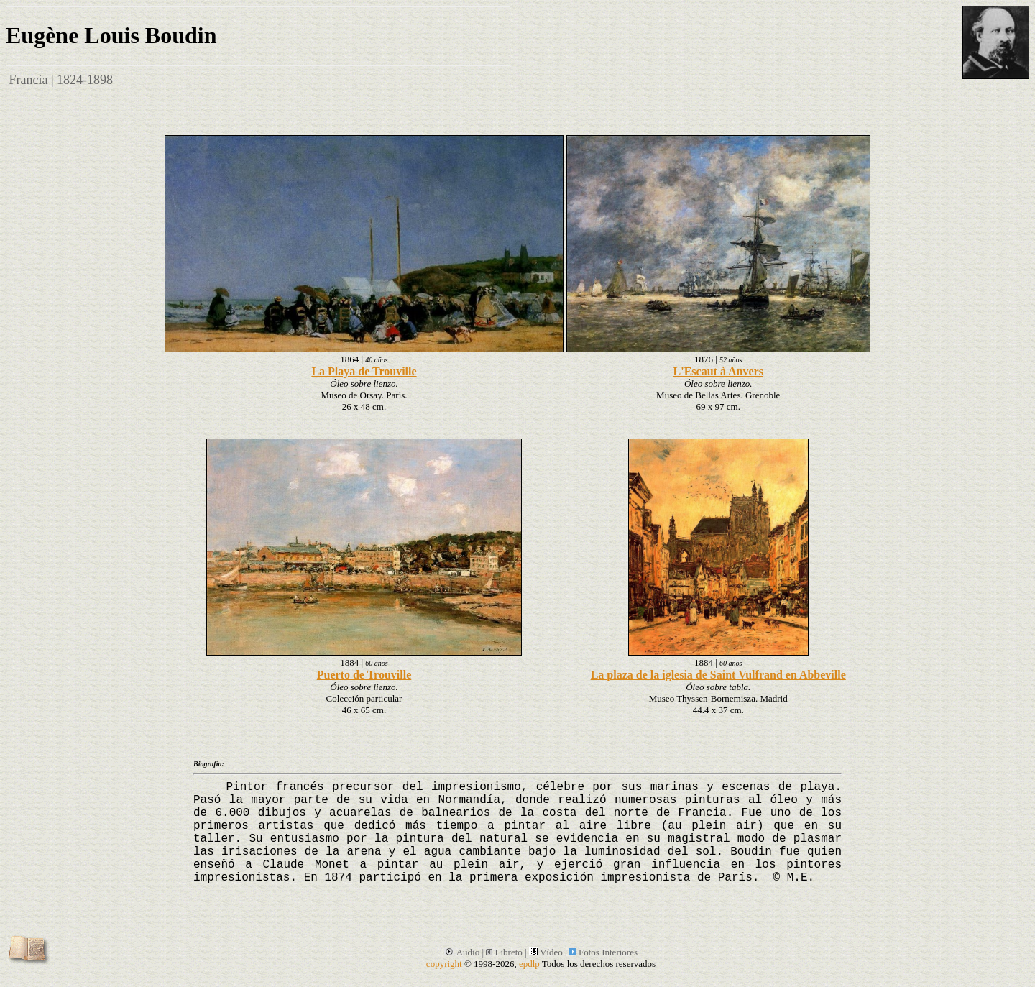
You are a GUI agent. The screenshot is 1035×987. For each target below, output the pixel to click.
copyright (444, 963)
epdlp (529, 963)
